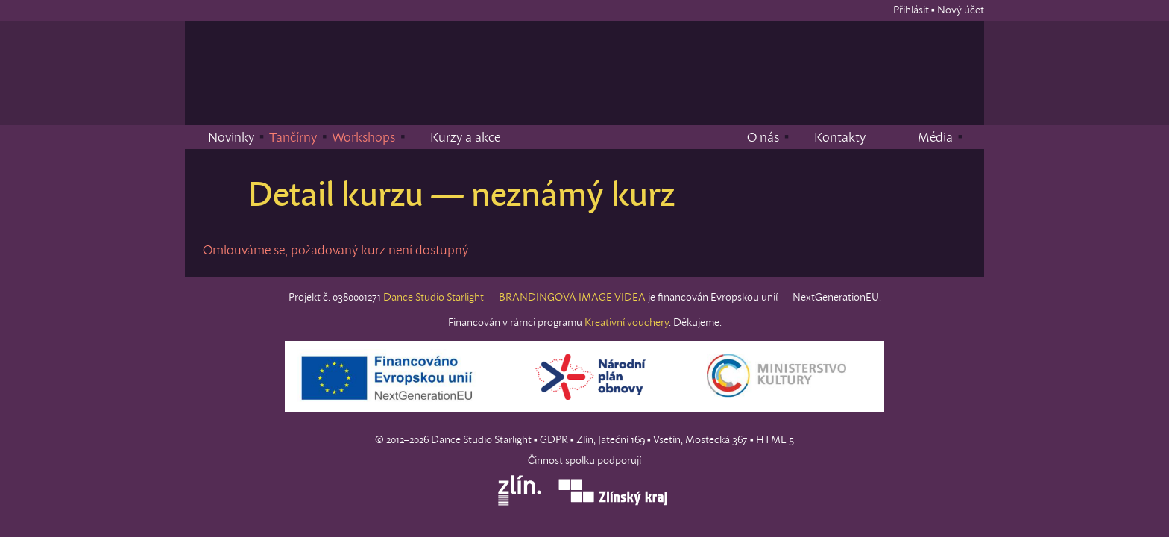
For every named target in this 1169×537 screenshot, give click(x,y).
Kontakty (830, 136)
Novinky (221, 136)
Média (925, 136)
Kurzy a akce (455, 136)
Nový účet (960, 10)
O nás (753, 136)
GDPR (554, 439)
